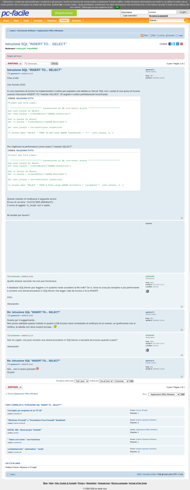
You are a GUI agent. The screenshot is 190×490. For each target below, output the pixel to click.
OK (117, 7)
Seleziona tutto (25, 98)
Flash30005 (32, 48)
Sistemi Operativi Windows (146, 420)
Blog (45, 483)
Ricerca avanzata (119, 483)
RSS (146, 35)
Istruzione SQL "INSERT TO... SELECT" (36, 44)
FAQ (154, 35)
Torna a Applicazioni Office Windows (23, 394)
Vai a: (144, 394)
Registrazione (64, 13)
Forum (64, 20)
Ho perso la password (158, 16)
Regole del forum (14, 56)
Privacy (81, 483)
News (16, 20)
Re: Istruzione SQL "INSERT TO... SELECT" (33, 312)
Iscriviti (171, 35)
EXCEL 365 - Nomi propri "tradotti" (25, 430)
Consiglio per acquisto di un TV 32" (25, 410)
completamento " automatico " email (25, 449)
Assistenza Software (26, 31)
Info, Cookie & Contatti (65, 483)
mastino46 (18, 442)
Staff (139, 474)
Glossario (76, 20)
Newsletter (92, 483)
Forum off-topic (142, 410)
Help (51, 483)
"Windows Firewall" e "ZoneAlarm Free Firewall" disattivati (36, 420)
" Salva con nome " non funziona (24, 439)
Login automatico (130, 16)
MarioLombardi (19, 423)
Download (51, 20)
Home (6, 20)
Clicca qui (86, 7)
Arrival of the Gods (138, 483)
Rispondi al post (14, 63)
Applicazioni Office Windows (50, 31)
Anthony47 (21, 48)
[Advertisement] (74, 247)
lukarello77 (18, 414)
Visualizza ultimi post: (72, 381)
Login (180, 35)
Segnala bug (104, 483)
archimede (15, 276)
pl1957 (16, 433)
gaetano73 (15, 74)
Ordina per (101, 381)
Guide (26, 20)
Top (182, 218)
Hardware (38, 20)
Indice (13, 31)
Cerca (162, 35)
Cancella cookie (149, 474)
